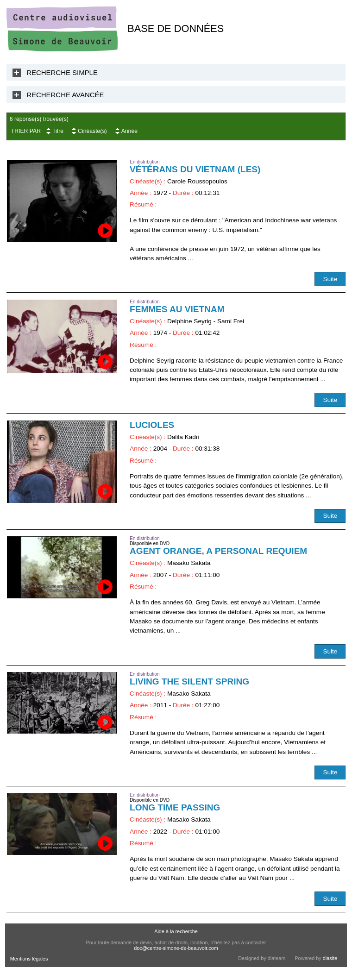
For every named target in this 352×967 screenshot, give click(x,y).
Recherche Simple (62, 72)
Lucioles (152, 425)
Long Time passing (175, 807)
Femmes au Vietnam (177, 309)
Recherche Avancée (65, 95)
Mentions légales (29, 958)
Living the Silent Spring (189, 681)
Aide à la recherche (176, 931)
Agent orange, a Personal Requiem (218, 551)
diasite (330, 958)
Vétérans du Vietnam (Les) (195, 169)
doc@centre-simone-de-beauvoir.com (176, 948)
